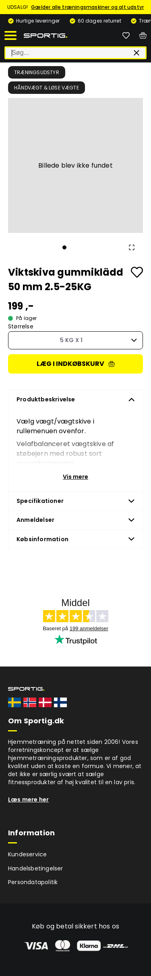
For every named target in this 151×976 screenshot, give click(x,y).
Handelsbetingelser (35, 868)
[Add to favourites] (137, 272)
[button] (75, 165)
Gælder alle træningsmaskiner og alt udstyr (87, 7)
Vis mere (75, 477)
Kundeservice (27, 854)
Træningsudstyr (36, 72)
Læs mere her (28, 799)
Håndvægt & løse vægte (46, 87)
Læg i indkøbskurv (76, 363)
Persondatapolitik (33, 882)
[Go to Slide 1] (64, 247)
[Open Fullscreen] (132, 247)
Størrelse (20, 326)
